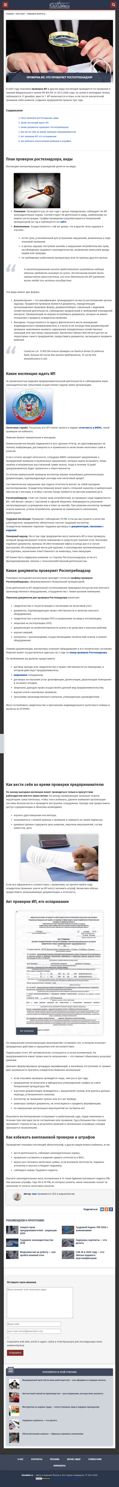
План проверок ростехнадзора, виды (40, 118)
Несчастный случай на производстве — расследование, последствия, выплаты (62, 1393)
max (34, 1193)
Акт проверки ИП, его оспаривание (39, 136)
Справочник (95, 1459)
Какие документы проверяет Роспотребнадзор (44, 127)
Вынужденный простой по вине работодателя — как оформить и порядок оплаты (64, 1380)
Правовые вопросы (36, 14)
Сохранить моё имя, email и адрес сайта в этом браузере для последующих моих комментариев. (54, 1343)
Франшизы (59, 1465)
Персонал (20, 14)
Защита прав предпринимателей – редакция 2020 (38, 1230)
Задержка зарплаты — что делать (39, 1420)
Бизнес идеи (73, 1459)
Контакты (36, 1459)
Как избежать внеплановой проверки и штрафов (46, 141)
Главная (10, 14)
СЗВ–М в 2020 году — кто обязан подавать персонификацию (90, 1255)
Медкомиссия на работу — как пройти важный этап (38, 1254)
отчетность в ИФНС (90, 427)
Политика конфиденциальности (67, 1478)
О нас (20, 1459)
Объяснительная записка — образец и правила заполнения (52, 1434)
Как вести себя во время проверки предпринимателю (48, 132)
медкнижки (20, 675)
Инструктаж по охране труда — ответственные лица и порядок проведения (60, 1407)
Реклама (54, 1459)
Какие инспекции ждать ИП (34, 122)
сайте (63, 221)
